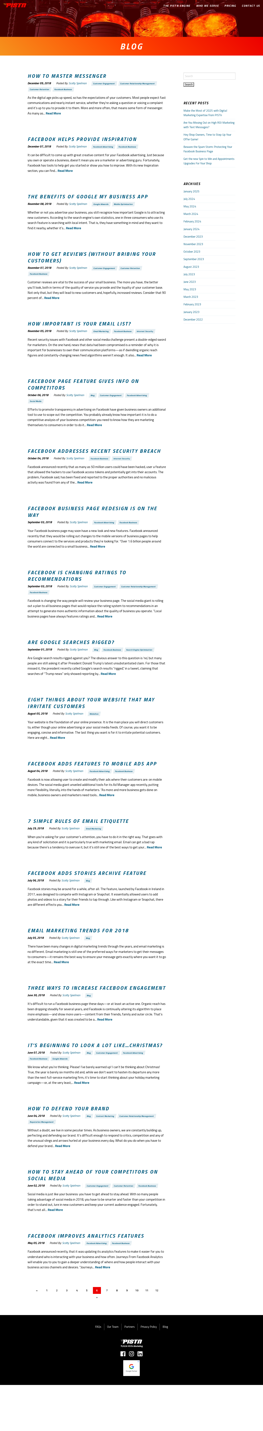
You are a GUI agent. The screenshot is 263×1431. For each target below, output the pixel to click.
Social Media (37, 416)
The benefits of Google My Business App (88, 199)
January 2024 (191, 229)
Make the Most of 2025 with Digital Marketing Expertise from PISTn (205, 112)
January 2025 (191, 191)
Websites (95, 741)
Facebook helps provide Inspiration (82, 141)
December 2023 (193, 236)
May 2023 (189, 289)
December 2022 (193, 319)
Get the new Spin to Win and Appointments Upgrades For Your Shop (208, 161)
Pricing (230, 6)
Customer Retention (41, 90)
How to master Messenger (67, 76)
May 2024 (189, 206)
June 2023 (189, 282)
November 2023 (193, 244)
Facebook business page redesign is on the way (92, 528)
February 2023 (192, 304)
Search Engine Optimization (45, 676)
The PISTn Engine (177, 6)
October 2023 (191, 251)
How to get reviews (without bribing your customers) (92, 261)
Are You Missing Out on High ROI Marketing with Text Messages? (209, 124)
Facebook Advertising (105, 149)
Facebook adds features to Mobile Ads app (92, 791)
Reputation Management (43, 1157)
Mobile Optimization (128, 207)
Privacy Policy (149, 1373)
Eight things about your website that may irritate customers (91, 729)
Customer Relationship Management (144, 84)
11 (150, 1336)
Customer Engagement (106, 84)
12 (160, 1336)
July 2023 (189, 274)
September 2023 (193, 259)
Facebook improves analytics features (86, 1280)
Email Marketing (103, 337)
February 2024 (192, 221)
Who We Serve (207, 6)
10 (139, 1336)
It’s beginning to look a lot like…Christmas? (95, 1078)
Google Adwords (103, 207)
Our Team (112, 1373)
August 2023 (191, 267)
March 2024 (190, 214)
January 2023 (191, 312)
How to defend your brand (68, 1143)
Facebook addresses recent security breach (94, 466)
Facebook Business (68, 90)
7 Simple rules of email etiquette (78, 850)
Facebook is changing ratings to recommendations (77, 593)
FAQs (98, 1373)
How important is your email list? (79, 329)
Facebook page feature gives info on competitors (83, 398)
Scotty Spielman (78, 84)
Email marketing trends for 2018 (78, 961)
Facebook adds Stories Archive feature (87, 903)
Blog (93, 409)
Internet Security (39, 344)
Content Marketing (108, 1151)
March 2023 (190, 297)
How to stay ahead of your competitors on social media (93, 1211)
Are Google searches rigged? (71, 661)
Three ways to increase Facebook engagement (97, 1019)
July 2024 (189, 199)
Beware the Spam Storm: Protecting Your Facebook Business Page (207, 149)
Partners (129, 1373)
